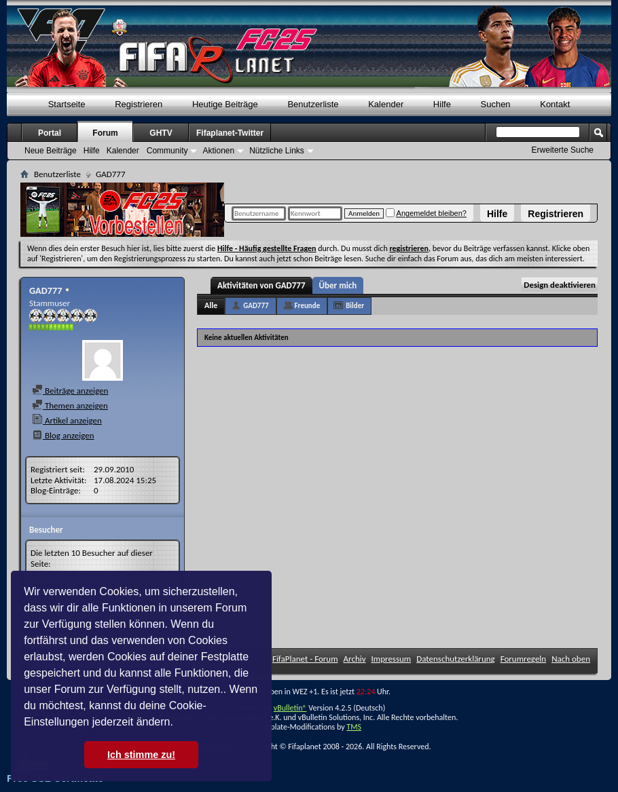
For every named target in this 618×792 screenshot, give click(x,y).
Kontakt (555, 104)
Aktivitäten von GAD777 (261, 285)
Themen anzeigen (70, 405)
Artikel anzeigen (67, 420)
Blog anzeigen (63, 435)
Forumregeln (524, 659)
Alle (210, 305)
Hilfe (497, 213)
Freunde (308, 305)
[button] (178, 723)
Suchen (496, 104)
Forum (104, 133)
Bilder (355, 305)
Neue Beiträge (50, 150)
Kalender (385, 104)
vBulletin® (290, 708)
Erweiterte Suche (563, 150)
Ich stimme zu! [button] (141, 754)
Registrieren (555, 213)
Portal (49, 133)
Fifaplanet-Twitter (229, 133)
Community (167, 150)
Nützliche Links (276, 150)
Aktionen (218, 150)
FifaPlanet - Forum (305, 659)
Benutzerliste (312, 104)
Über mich (338, 285)
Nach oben (570, 659)
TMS (353, 727)
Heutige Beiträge (225, 104)
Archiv (355, 659)
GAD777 (255, 305)
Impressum (391, 659)
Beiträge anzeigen (70, 390)
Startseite (67, 104)
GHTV (160, 133)
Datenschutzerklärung (455, 659)
